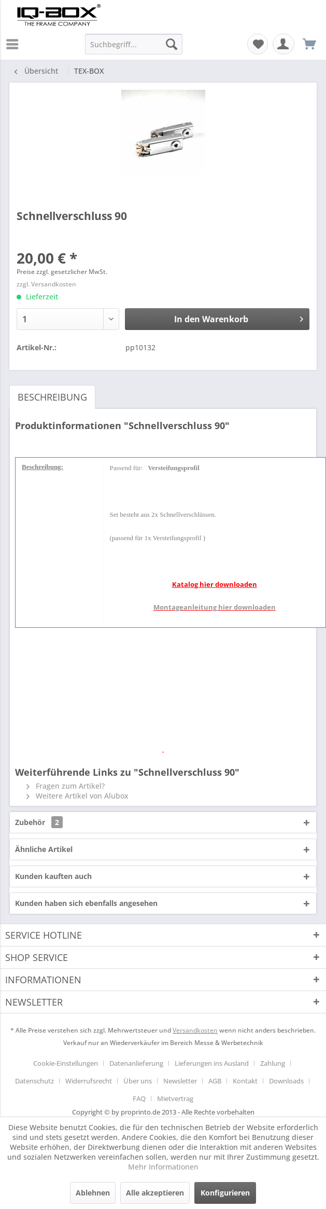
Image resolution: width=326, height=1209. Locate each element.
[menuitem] (15, 44)
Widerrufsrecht (88, 1081)
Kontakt (245, 1081)
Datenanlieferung (136, 1063)
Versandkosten (195, 1030)
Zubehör (39, 822)
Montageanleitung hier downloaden (214, 607)
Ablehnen (93, 1193)
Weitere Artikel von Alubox (77, 796)
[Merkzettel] (257, 44)
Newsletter (180, 1081)
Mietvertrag (175, 1098)
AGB (214, 1081)
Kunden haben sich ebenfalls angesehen (86, 903)
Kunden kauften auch (53, 876)
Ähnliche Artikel (44, 849)
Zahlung (272, 1063)
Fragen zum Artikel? (65, 786)
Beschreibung (52, 397)
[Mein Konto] (283, 44)
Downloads (286, 1081)
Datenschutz (34, 1081)
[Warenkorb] (309, 44)
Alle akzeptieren (155, 1193)
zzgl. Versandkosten (46, 284)
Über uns (137, 1081)
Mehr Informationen (163, 1167)
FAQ (139, 1098)
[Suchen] (171, 44)
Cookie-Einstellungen (65, 1063)
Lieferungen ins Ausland (212, 1063)
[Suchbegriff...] (134, 44)
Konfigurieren (225, 1193)
